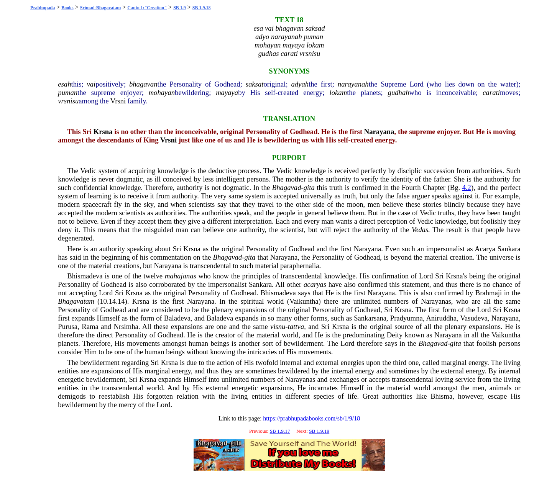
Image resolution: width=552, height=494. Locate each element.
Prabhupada (42, 7)
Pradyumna (406, 318)
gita (309, 187)
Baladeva (177, 318)
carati (491, 92)
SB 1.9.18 (201, 7)
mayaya (227, 92)
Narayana (379, 132)
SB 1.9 (179, 7)
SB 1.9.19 (319, 431)
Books (67, 7)
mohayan (162, 92)
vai (91, 84)
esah (64, 84)
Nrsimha (126, 326)
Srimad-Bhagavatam (100, 7)
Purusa (67, 326)
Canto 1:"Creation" (147, 7)
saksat (255, 84)
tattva (296, 326)
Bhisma (441, 396)
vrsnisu (68, 101)
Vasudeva (474, 318)
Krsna (103, 132)
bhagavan (143, 84)
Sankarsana (370, 318)
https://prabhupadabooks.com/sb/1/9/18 (311, 418)
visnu (277, 326)
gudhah (398, 92)
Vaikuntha (304, 301)
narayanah (353, 84)
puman (67, 92)
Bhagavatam (76, 301)
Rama (90, 326)
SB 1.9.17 (280, 431)
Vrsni (118, 101)
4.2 (466, 187)
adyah (300, 84)
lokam (338, 92)
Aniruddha (441, 318)
